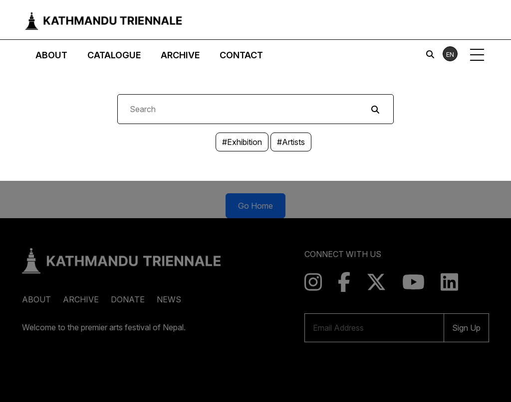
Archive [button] (180, 55)
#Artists (291, 142)
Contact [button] (241, 55)
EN (450, 54)
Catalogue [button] (114, 55)
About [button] (51, 55)
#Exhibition (242, 142)
